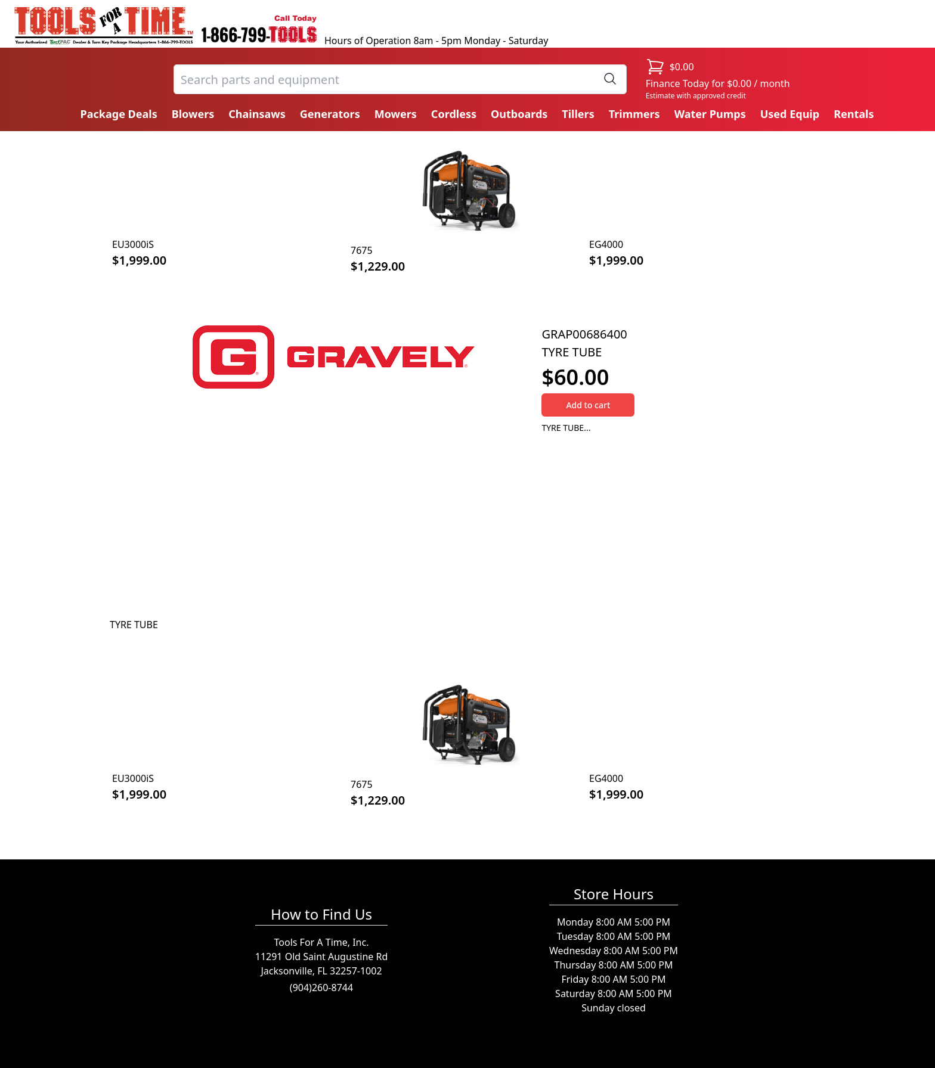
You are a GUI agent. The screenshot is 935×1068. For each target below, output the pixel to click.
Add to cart (588, 405)
